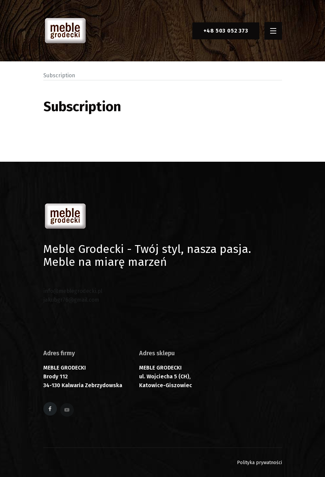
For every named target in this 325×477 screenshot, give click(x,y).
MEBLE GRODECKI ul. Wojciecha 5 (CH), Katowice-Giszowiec (165, 378)
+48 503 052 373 (225, 30)
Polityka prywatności (259, 462)
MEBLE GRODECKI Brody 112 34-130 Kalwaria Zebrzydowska (82, 378)
